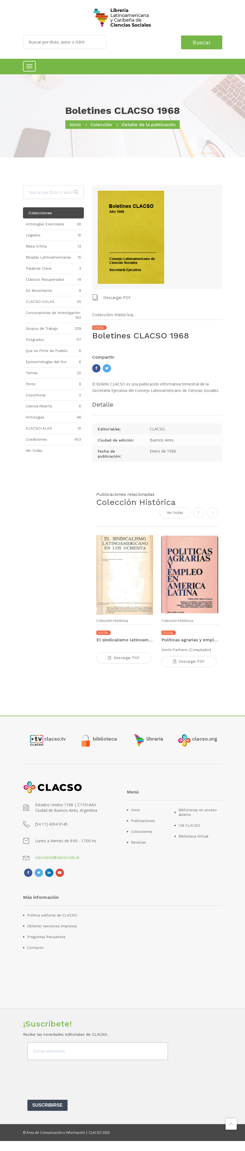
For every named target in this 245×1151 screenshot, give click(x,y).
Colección (101, 124)
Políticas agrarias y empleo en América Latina (189, 639)
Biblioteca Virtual (193, 846)
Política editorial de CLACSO (52, 925)
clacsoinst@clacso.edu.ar (57, 867)
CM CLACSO (189, 835)
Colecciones (141, 841)
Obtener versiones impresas (52, 936)
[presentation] (69, 1091)
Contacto (35, 958)
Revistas (138, 852)
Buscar (199, 42)
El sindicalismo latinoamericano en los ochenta (124, 639)
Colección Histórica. (112, 620)
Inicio (75, 124)
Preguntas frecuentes (46, 947)
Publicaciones (143, 831)
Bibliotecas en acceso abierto (198, 822)
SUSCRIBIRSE (47, 1115)
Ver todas (175, 512)
